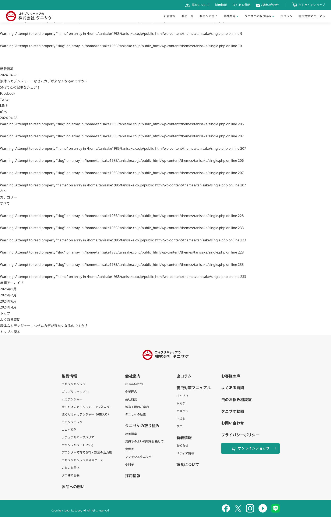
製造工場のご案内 (137, 407)
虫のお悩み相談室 (236, 399)
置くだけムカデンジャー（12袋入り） (87, 407)
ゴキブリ (182, 396)
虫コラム (286, 16)
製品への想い (208, 16)
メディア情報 (185, 453)
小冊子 (129, 464)
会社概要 (131, 399)
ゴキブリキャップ (73, 384)
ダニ (179, 426)
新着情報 (169, 16)
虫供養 (129, 449)
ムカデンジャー (72, 399)
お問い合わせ (270, 5)
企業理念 (131, 392)
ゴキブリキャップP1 (75, 392)
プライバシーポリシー (240, 434)
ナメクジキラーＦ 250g (77, 445)
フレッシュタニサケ (138, 457)
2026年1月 (8, 289)
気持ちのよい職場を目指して (144, 441)
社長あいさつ (134, 384)
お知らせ (182, 446)
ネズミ (180, 419)
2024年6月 (8, 301)
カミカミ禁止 (71, 468)
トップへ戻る (10, 332)
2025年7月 (8, 295)
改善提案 (131, 434)
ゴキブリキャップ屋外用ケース (82, 460)
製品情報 (69, 376)
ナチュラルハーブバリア (78, 437)
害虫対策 (311, 16)
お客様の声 (230, 376)
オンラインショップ (311, 5)
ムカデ (180, 403)
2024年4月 (8, 307)
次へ (3, 191)
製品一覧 (187, 16)
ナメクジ (182, 411)
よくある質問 (241, 5)
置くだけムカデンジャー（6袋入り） (86, 414)
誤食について (200, 5)
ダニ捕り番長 (71, 475)
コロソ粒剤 (69, 430)
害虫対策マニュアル (193, 387)
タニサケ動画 (232, 411)
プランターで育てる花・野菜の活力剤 (87, 452)
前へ (3, 111)
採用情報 (221, 5)
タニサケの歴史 (135, 414)
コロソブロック (72, 422)
